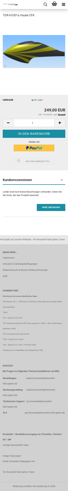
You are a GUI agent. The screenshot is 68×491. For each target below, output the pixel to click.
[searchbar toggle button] (45, 4)
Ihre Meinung (51, 207)
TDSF (5, 339)
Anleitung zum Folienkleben (14, 350)
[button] (8, 123)
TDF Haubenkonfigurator (13, 323)
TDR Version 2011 (10, 302)
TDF (4, 318)
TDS (5, 345)
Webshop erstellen (22, 486)
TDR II (5, 312)
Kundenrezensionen (17, 180)
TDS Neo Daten (30, 345)
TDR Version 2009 (26, 302)
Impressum (9, 257)
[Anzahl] (34, 123)
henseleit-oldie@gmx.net (22, 461)
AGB (5, 276)
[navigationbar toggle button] (63, 4)
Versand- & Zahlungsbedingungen (20, 263)
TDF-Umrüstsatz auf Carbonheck (16, 334)
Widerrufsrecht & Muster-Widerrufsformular (25, 270)
